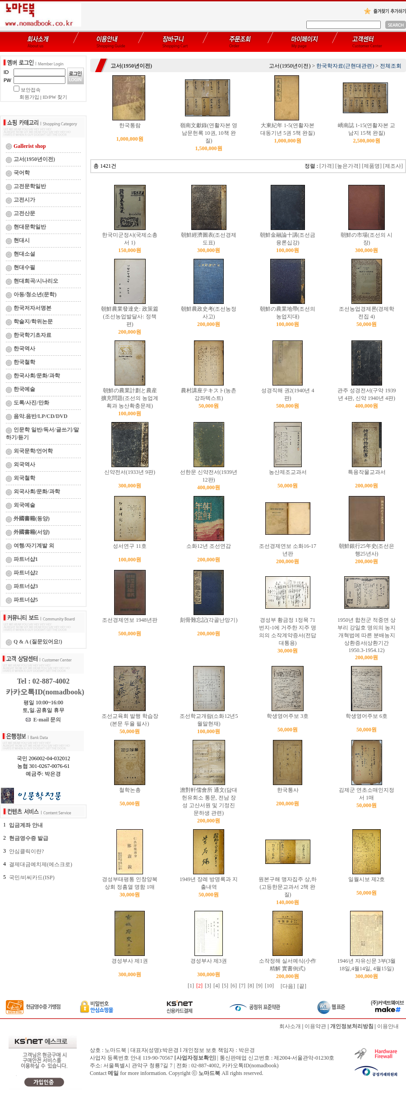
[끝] (301, 986)
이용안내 (388, 1026)
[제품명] (372, 166)
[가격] (326, 166)
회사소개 (290, 1026)
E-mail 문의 (43, 719)
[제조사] (393, 166)
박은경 (247, 1050)
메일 (113, 1073)
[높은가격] (347, 166)
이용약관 (315, 1026)
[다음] (288, 986)
